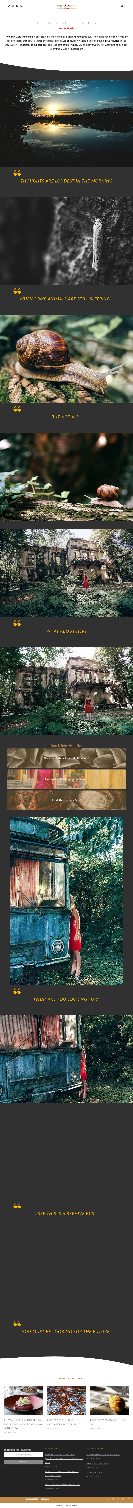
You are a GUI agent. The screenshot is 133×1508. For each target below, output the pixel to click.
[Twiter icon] (9, 6)
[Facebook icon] (5, 6)
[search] (122, 5)
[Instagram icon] (21, 6)
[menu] (127, 6)
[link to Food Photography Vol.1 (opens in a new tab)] (66, 800)
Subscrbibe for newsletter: (18, 1450)
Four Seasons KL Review (97, 1463)
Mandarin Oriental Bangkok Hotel (103, 1454)
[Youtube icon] (13, 6)
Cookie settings (32, 1499)
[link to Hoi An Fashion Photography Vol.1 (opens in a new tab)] (66, 779)
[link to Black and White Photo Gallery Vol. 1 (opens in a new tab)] (66, 758)
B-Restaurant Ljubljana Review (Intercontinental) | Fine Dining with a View (23, 1424)
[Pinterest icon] (17, 6)
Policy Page (45, 1499)
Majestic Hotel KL (94, 1472)
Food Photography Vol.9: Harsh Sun (62, 1485)
